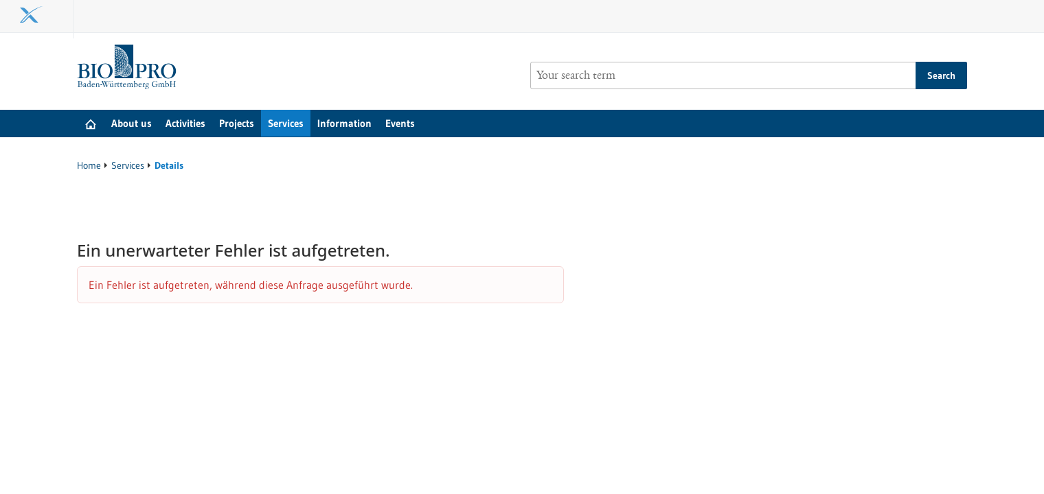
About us (131, 123)
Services (286, 123)
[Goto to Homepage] (130, 67)
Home (89, 165)
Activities (185, 123)
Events (400, 123)
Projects (236, 123)
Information (344, 123)
